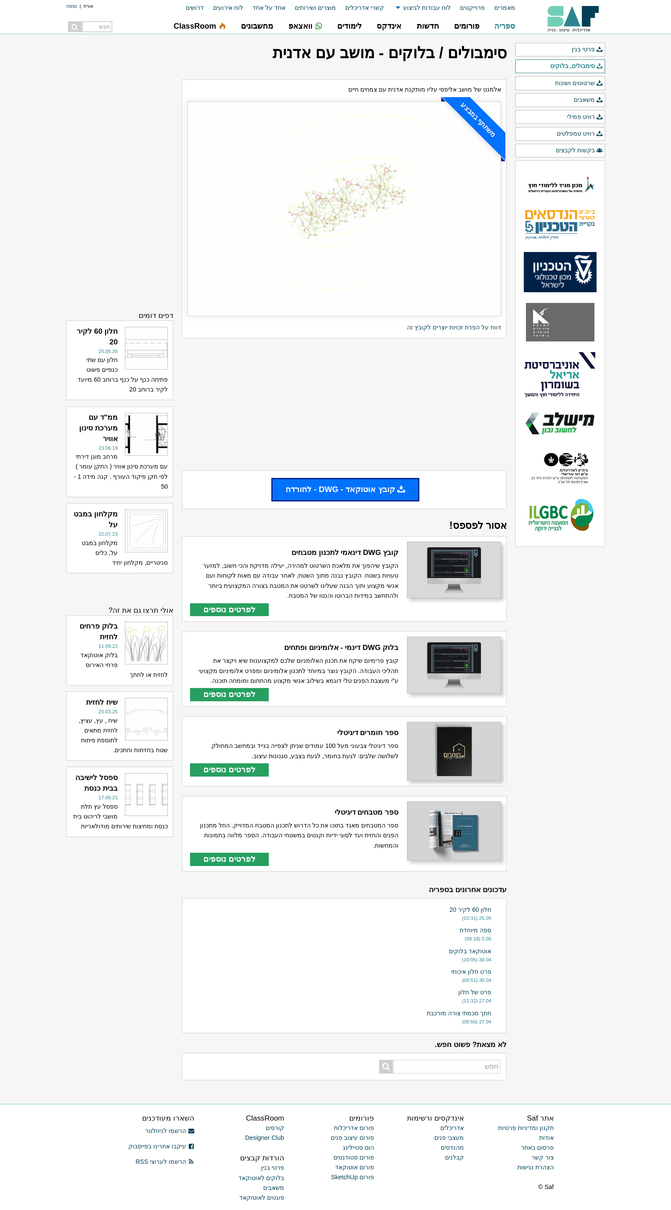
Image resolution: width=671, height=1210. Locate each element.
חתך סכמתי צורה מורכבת (459, 1013)
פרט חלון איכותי (471, 971)
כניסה (71, 6)
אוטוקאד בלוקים (470, 951)
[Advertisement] (344, 404)
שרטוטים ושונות (579, 83)
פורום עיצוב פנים (352, 1137)
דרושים (195, 7)
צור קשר (542, 1157)
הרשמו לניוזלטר (169, 1131)
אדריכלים (452, 1127)
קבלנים (454, 1157)
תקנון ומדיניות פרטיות (526, 1127)
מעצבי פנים (449, 1137)
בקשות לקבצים (579, 150)
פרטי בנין (587, 49)
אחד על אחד (268, 7)
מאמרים (504, 7)
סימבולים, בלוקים (576, 66)
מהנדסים (452, 1147)
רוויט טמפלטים (580, 134)
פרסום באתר (537, 1147)
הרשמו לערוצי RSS (165, 1161)
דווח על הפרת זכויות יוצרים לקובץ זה (454, 327)
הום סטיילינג (358, 1147)
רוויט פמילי (585, 117)
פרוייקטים (472, 7)
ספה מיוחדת (475, 930)
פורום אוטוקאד (354, 1167)
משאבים (588, 100)
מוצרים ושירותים (315, 7)
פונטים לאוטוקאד (261, 1197)
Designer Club (264, 1137)
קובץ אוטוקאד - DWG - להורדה (345, 489)
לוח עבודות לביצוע (427, 7)
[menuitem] (500, 8)
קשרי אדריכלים (364, 7)
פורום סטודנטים (353, 1157)
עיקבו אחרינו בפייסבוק (161, 1146)
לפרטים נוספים (229, 609)
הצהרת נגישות (535, 1167)
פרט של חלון (474, 992)
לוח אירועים (228, 7)
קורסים (275, 1127)
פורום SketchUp (352, 1177)
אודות (546, 1137)
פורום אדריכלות (354, 1127)
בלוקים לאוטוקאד (261, 1177)
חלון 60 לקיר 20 (470, 909)
